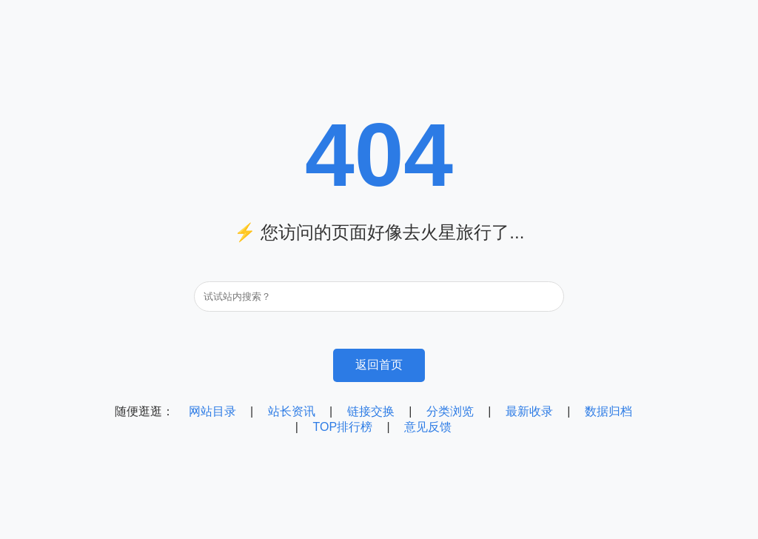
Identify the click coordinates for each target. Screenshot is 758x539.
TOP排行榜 (342, 427)
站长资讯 (291, 411)
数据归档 (608, 411)
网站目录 (212, 411)
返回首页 (379, 364)
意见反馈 (428, 427)
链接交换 (371, 411)
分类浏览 (450, 411)
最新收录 (529, 411)
